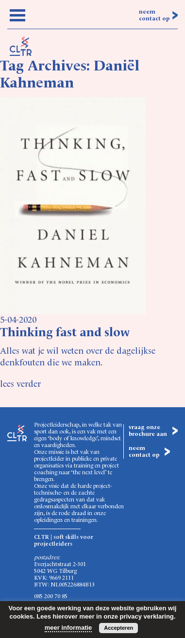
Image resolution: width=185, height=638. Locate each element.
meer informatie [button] (68, 627)
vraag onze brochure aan (148, 431)
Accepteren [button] (118, 628)
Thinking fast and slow (65, 333)
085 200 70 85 (50, 597)
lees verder (20, 384)
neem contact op (154, 15)
